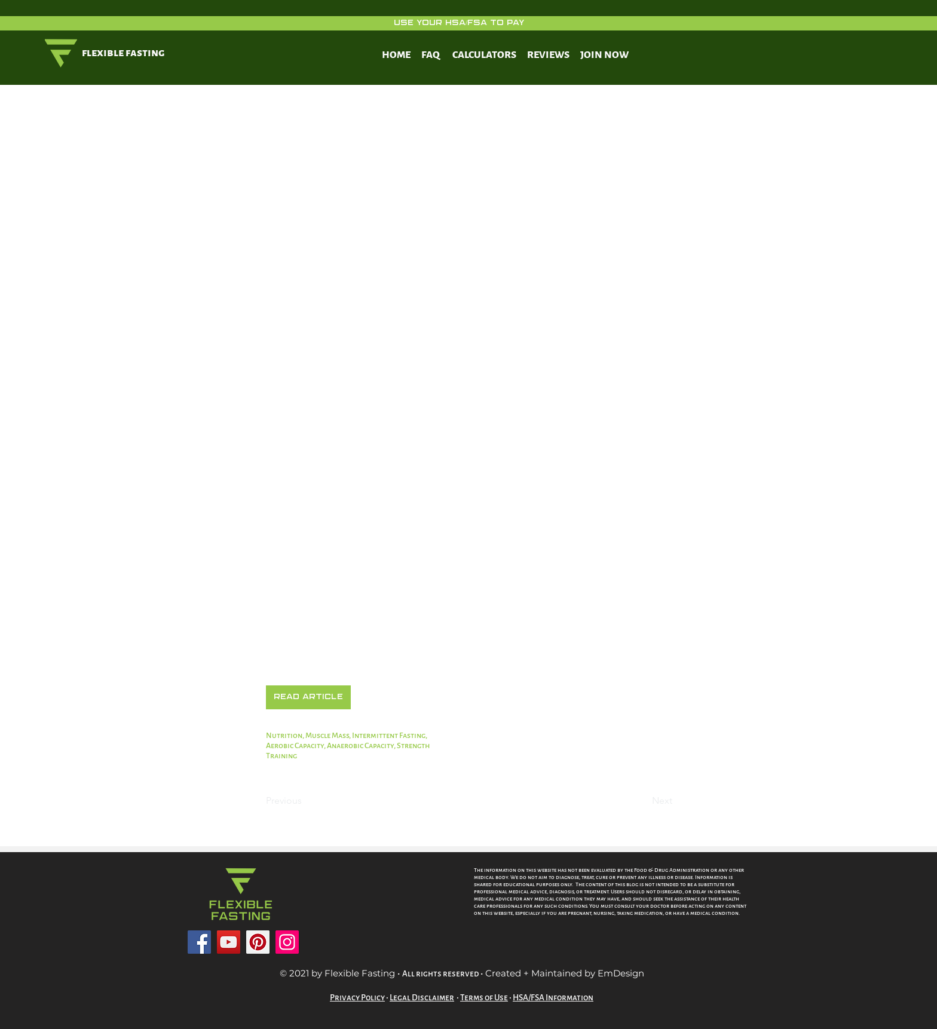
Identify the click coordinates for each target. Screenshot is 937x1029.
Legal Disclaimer (422, 997)
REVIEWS (548, 55)
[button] (308, 697)
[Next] (642, 801)
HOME (396, 55)
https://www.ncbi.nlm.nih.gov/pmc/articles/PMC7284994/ (423, 668)
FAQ (430, 55)
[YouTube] (228, 942)
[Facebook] (199, 942)
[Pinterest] (258, 942)
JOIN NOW (604, 55)
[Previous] (305, 801)
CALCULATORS (484, 55)
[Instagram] (287, 942)
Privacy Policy (357, 997)
